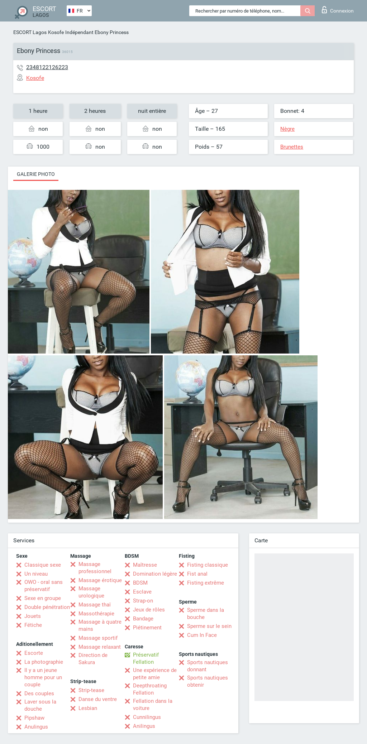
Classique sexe (42, 565)
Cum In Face (202, 635)
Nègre (287, 129)
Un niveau (36, 574)
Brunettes (291, 147)
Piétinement (147, 627)
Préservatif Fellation (146, 658)
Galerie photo (36, 174)
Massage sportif (98, 638)
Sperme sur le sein (209, 626)
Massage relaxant (99, 647)
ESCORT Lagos (30, 32)
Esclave (142, 592)
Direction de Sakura (93, 659)
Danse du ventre (97, 699)
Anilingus (144, 726)
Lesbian (87, 708)
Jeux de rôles (149, 609)
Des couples (39, 693)
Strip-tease (91, 690)
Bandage (143, 618)
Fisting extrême (205, 583)
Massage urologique (91, 592)
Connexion (338, 10)
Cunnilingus (147, 717)
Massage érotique (100, 580)
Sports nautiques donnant (207, 666)
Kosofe (56, 32)
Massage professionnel (94, 568)
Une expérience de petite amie (155, 674)
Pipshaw (34, 718)
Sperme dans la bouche (205, 613)
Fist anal (197, 574)
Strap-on (143, 600)
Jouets (32, 616)
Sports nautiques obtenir (207, 681)
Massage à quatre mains (99, 625)
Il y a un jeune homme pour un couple (43, 677)
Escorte (33, 653)
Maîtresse (145, 565)
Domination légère (155, 574)
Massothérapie (96, 613)
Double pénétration (47, 607)
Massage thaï (94, 604)
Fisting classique (207, 565)
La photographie (43, 662)
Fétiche (33, 625)
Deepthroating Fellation (150, 689)
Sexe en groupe (42, 598)
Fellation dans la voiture (152, 704)
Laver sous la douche (40, 705)
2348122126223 (47, 67)
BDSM (140, 583)
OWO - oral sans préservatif (43, 585)
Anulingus (36, 727)
